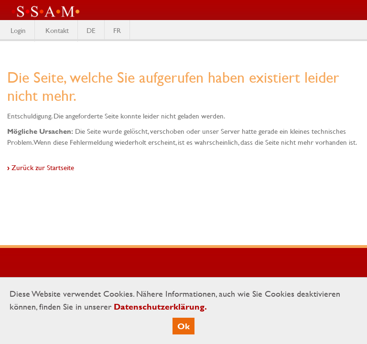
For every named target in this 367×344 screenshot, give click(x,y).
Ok (183, 326)
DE (91, 30)
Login (18, 30)
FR (117, 30)
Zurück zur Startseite (42, 167)
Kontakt (57, 30)
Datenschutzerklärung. (160, 306)
